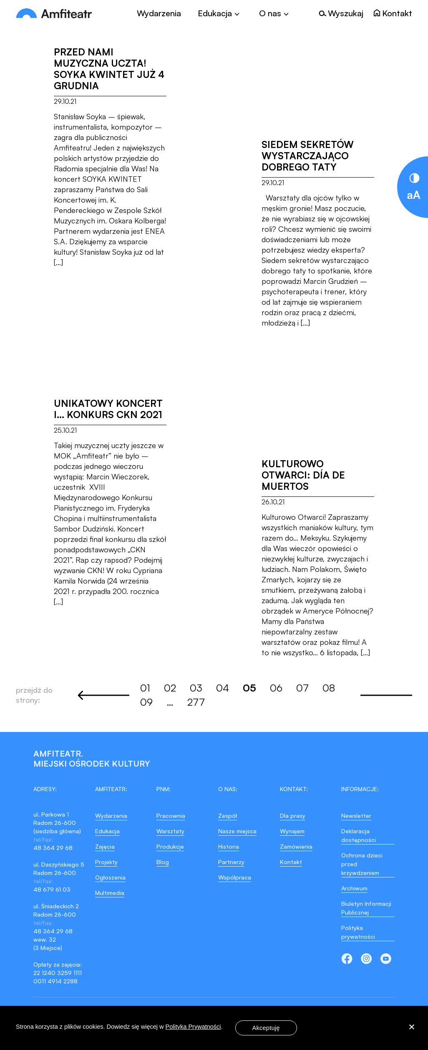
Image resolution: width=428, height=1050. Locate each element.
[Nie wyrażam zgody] (411, 1028)
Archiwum (354, 888)
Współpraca (234, 877)
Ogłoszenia (110, 877)
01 (145, 688)
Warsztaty (170, 830)
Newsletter (356, 815)
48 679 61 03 (51, 889)
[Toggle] (220, 13)
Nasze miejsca (237, 830)
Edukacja (107, 830)
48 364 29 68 (53, 847)
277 (196, 702)
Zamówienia (296, 846)
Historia (228, 846)
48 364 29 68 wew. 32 (53, 935)
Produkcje (170, 846)
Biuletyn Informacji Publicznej (366, 908)
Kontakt (291, 861)
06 (276, 688)
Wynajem (292, 830)
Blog (162, 861)
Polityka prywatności (358, 932)
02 (170, 688)
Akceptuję (266, 1028)
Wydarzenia (159, 13)
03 (196, 688)
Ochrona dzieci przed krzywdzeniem (362, 864)
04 (222, 688)
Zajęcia (105, 846)
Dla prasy (292, 815)
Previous (103, 695)
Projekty (106, 861)
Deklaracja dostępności (358, 835)
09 (146, 702)
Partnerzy (231, 861)
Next (386, 695)
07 (302, 688)
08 (328, 688)
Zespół (227, 815)
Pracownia (170, 815)
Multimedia (109, 892)
